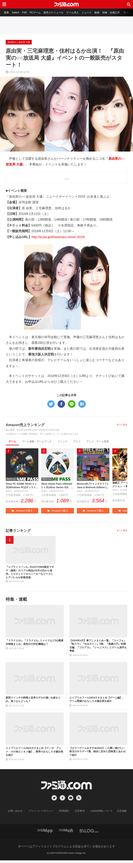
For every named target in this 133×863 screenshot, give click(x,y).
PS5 (26, 12)
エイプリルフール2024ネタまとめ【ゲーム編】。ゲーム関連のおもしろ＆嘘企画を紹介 (97, 702)
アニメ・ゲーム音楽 (97, 441)
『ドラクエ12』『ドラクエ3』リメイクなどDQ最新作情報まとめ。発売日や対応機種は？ (34, 645)
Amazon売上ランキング (29, 424)
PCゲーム (37, 12)
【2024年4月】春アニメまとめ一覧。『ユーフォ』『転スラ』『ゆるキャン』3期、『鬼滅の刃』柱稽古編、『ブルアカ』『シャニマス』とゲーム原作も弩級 (98, 648)
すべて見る (122, 424)
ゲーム (12, 441)
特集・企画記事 (117, 12)
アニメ (77, 441)
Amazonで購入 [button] (21, 511)
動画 (101, 12)
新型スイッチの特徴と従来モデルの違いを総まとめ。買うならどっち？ (33, 702)
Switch (16, 12)
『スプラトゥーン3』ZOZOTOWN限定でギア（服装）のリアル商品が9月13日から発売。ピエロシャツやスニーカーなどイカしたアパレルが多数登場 (30, 574)
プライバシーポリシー (43, 814)
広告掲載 (116, 814)
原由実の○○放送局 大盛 (18, 42)
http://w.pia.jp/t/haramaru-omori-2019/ (58, 237)
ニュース (91, 12)
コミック (62, 441)
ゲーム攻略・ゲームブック (37, 441)
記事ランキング (21, 531)
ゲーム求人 (76, 12)
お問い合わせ (20, 814)
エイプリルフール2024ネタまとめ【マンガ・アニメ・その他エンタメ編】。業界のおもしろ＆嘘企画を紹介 (34, 754)
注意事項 (78, 814)
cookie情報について (98, 814)
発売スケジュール (56, 12)
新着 (6, 12)
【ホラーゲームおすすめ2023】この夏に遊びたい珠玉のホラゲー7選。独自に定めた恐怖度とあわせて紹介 (97, 754)
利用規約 (64, 814)
